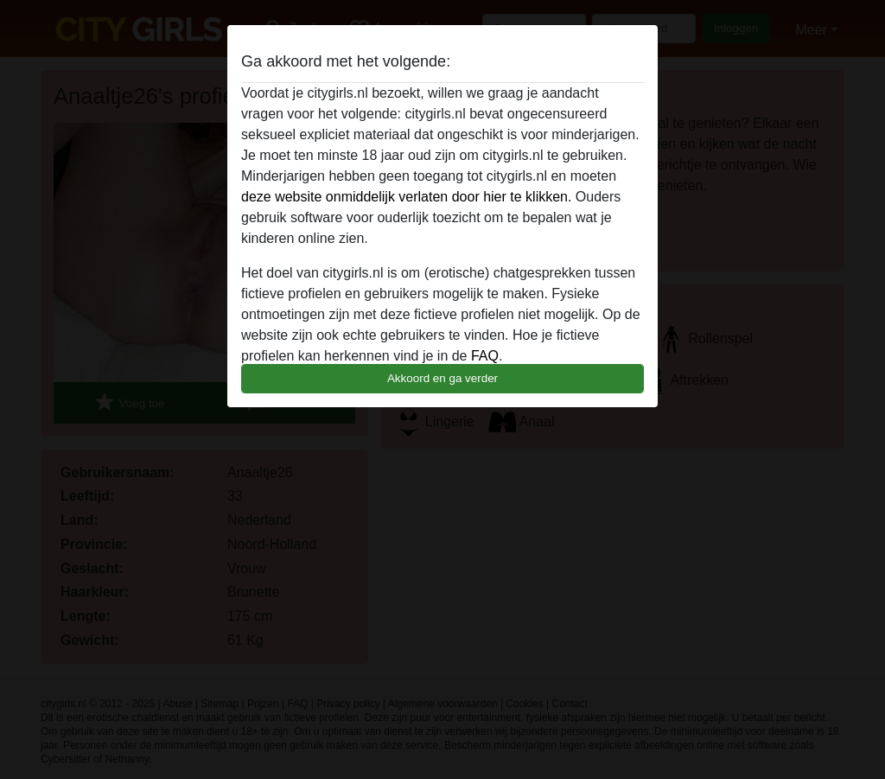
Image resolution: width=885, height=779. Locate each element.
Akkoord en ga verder (442, 378)
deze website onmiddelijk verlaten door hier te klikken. (406, 196)
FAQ (485, 355)
